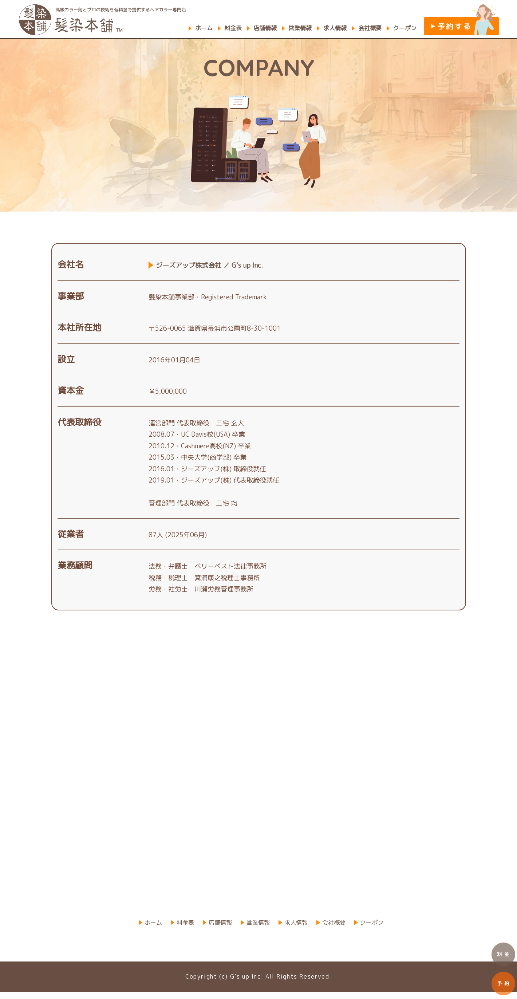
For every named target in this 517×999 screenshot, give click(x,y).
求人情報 (335, 28)
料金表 (233, 28)
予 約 (503, 983)
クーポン (405, 28)
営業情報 (300, 28)
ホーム (204, 28)
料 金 (503, 954)
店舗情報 (265, 28)
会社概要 (370, 28)
